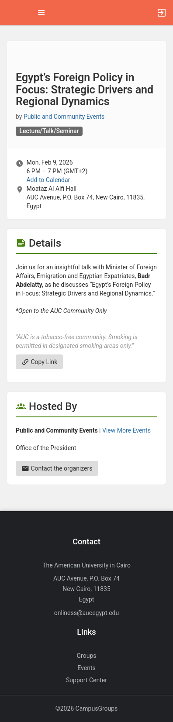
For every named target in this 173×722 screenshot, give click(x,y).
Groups (87, 655)
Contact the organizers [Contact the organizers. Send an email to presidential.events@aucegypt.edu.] (57, 468)
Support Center (86, 680)
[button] (11, 12)
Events (86, 667)
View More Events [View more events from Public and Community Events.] (126, 430)
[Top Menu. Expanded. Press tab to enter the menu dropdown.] (41, 12)
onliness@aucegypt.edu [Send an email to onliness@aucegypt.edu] (86, 612)
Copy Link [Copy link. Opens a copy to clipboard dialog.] (39, 361)
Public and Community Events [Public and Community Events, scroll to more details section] (64, 116)
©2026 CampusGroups (86, 708)
